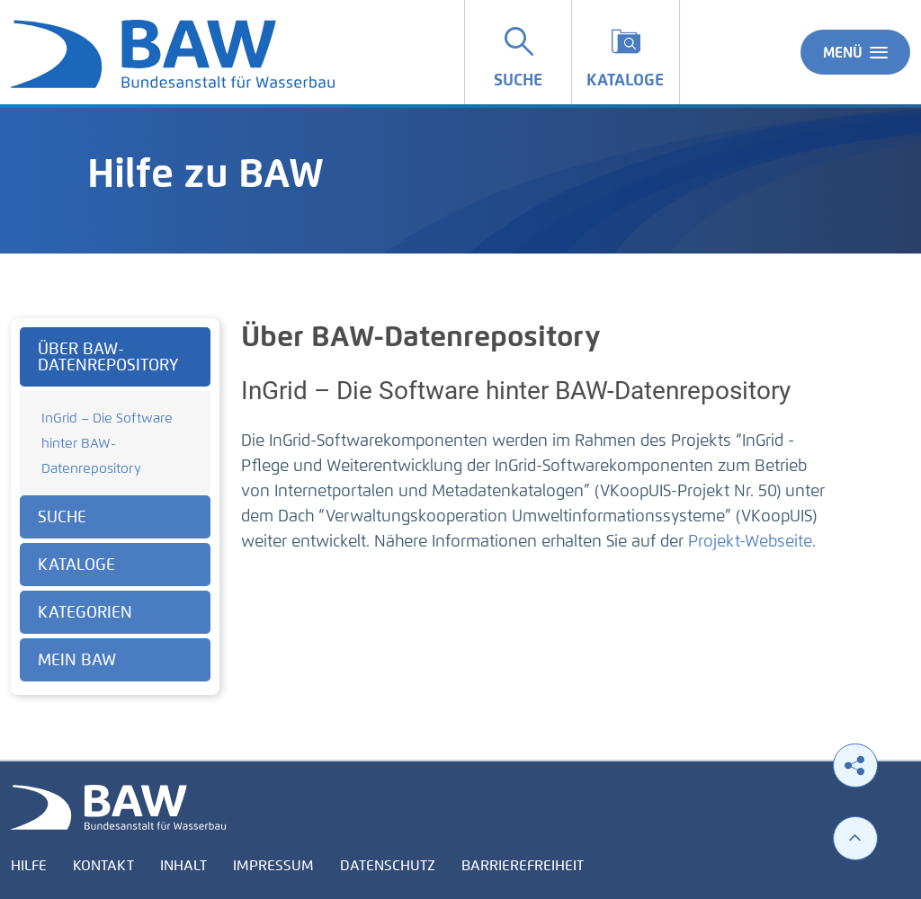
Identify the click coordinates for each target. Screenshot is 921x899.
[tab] (115, 357)
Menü (855, 52)
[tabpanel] (115, 506)
